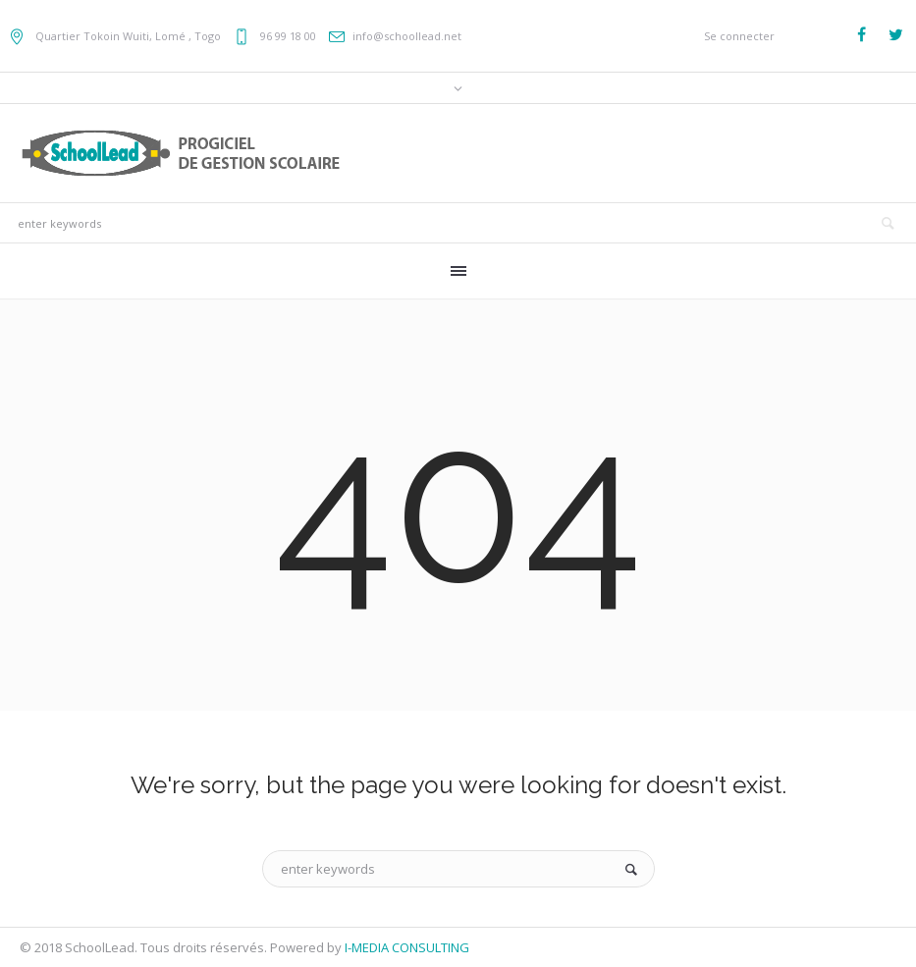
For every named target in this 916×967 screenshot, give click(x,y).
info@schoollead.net (406, 35)
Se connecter (739, 35)
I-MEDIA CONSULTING (407, 947)
